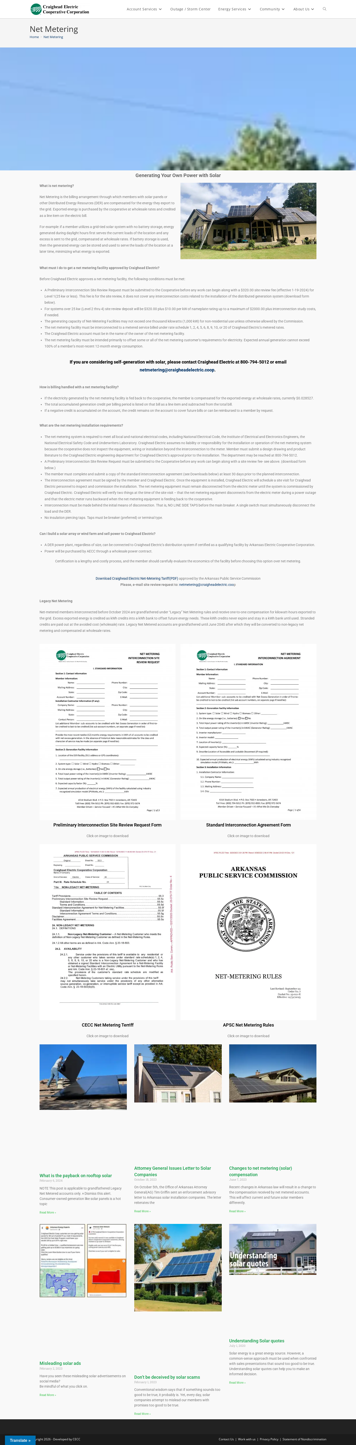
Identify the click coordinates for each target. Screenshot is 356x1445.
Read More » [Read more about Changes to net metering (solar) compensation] (237, 1211)
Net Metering (53, 37)
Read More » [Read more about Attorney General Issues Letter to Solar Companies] (142, 1211)
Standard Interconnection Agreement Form (248, 824)
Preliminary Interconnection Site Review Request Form (107, 824)
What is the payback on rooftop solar (76, 1175)
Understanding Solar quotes (256, 1340)
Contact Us (226, 1439)
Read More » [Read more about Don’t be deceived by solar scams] (142, 1414)
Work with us (247, 1439)
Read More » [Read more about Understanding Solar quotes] (237, 1382)
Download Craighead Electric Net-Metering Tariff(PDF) (137, 578)
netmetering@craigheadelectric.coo (206, 585)
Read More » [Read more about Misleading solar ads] (48, 1395)
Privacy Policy (269, 1439)
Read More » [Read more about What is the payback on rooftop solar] (48, 1212)
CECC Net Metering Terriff (108, 1025)
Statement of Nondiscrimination (304, 1439)
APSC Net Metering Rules (248, 1025)
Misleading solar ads (60, 1363)
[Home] (34, 37)
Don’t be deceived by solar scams (167, 1377)
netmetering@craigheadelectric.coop (177, 369)
